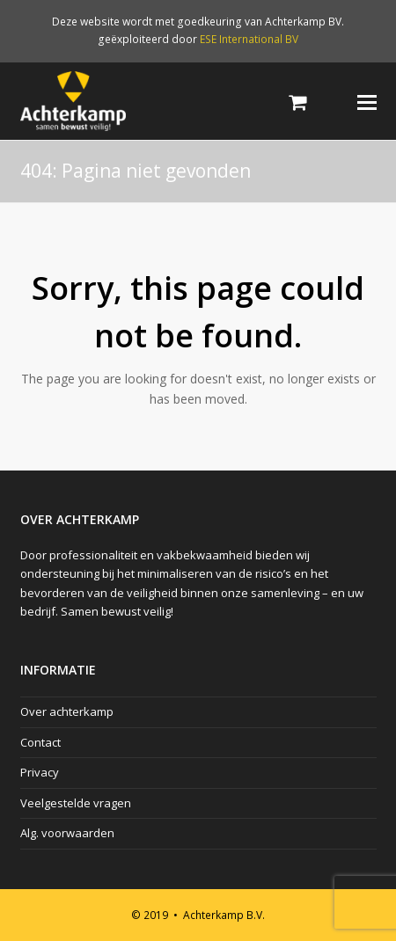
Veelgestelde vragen (75, 803)
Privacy (39, 772)
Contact (40, 742)
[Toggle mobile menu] (367, 101)
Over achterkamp (67, 711)
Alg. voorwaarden (67, 833)
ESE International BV (249, 39)
